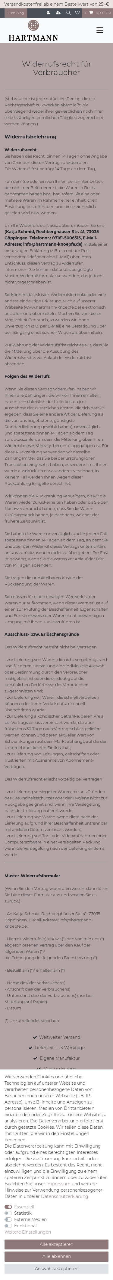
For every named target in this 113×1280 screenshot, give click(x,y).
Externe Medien (30, 1219)
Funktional (25, 1225)
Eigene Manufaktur (60, 1058)
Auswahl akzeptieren (56, 1268)
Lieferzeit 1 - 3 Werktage (60, 1047)
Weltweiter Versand (59, 1037)
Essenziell (24, 1207)
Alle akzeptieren (56, 1244)
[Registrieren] (59, 13)
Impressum (58, 1184)
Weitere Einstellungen (28, 1232)
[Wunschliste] (77, 13)
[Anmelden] (49, 13)
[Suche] (68, 13)
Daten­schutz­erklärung (64, 1196)
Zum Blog (16, 13)
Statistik (23, 1213)
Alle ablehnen (56, 1256)
